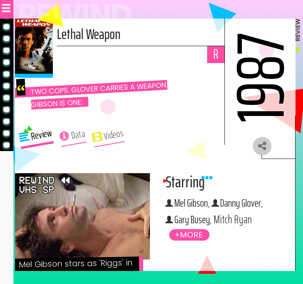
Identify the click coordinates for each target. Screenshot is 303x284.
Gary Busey (194, 221)
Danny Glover (247, 204)
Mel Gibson (193, 204)
